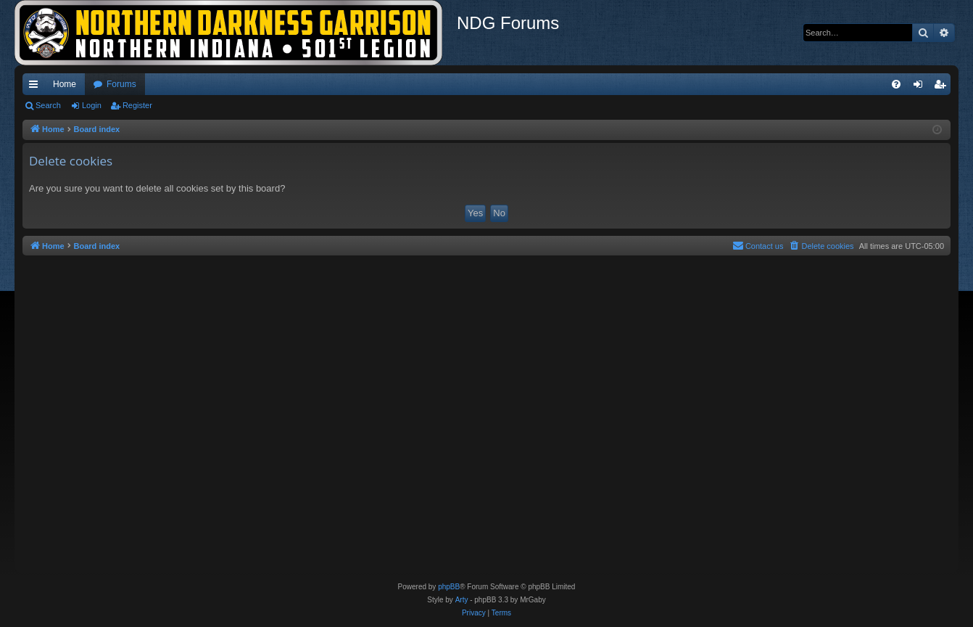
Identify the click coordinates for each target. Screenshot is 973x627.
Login (92, 105)
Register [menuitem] (943, 87)
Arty (461, 600)
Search (48, 105)
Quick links (36, 87)
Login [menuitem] (921, 87)
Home (64, 84)
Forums (121, 84)
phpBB (449, 587)
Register (137, 105)
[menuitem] (896, 84)
